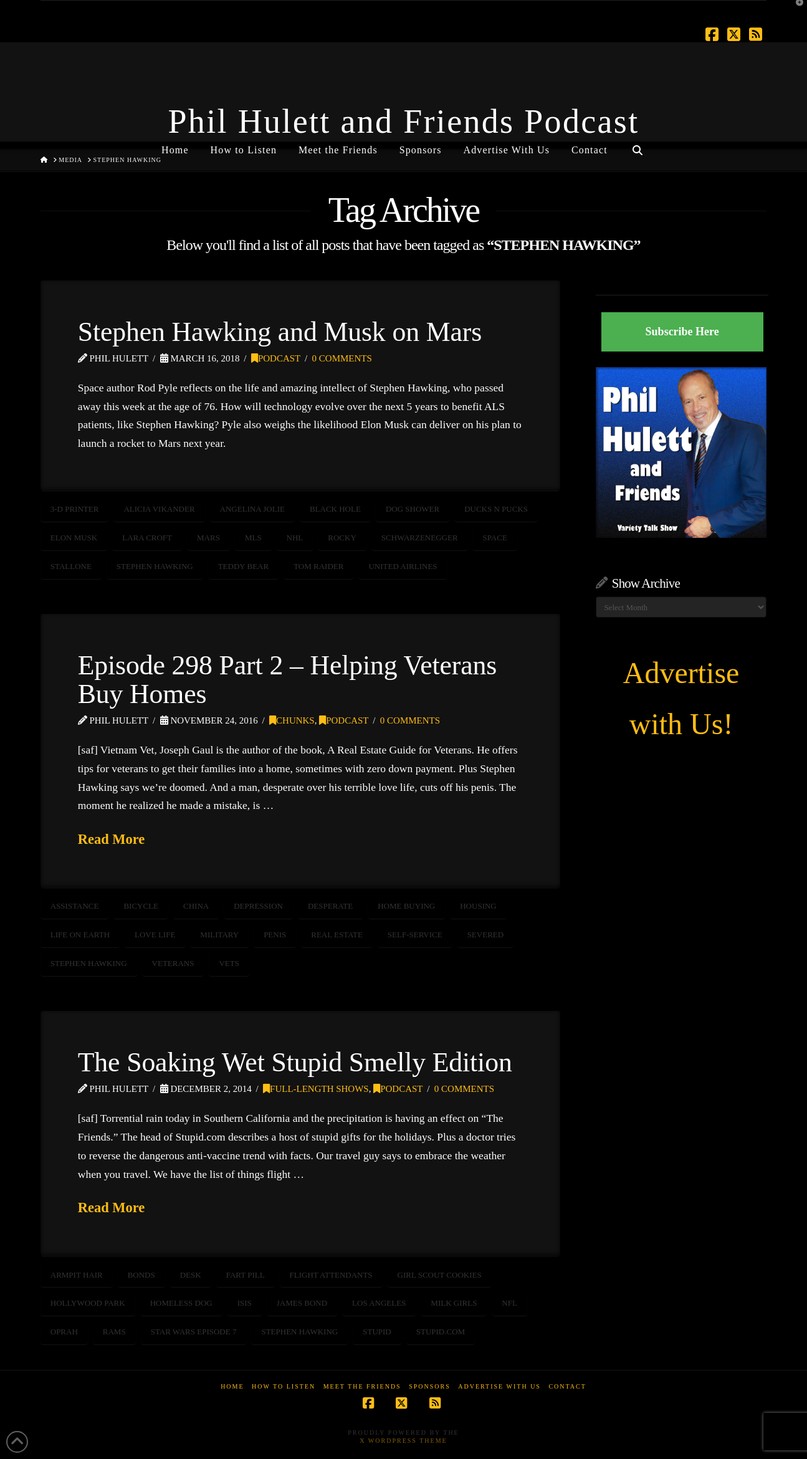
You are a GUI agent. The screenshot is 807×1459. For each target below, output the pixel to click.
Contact (567, 1386)
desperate (330, 906)
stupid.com (440, 1331)
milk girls (454, 1303)
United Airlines (402, 566)
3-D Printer (74, 509)
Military (219, 934)
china (196, 906)
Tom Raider (318, 566)
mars (208, 537)
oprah (64, 1331)
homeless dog (181, 1303)
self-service (415, 934)
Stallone (71, 566)
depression (258, 906)
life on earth (80, 934)
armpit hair (76, 1275)
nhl (295, 537)
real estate (337, 934)
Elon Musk (73, 537)
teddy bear (243, 566)
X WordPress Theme (403, 1440)
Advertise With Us (499, 1386)
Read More (111, 839)
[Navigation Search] (637, 145)
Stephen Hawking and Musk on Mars (280, 332)
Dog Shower (412, 509)
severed (485, 934)
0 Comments (342, 358)
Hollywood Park (87, 1303)
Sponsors (430, 1386)
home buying (406, 906)
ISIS (244, 1303)
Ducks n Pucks (496, 509)
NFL (509, 1303)
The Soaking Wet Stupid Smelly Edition (295, 1062)
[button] (795, 12)
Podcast (275, 358)
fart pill (245, 1275)
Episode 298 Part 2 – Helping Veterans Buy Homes (287, 679)
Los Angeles (379, 1303)
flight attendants (331, 1275)
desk (190, 1275)
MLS (253, 537)
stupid (377, 1331)
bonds (141, 1275)
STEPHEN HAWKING (155, 566)
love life (155, 934)
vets (229, 963)
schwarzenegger (419, 537)
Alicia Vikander (158, 509)
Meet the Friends (362, 1386)
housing (478, 906)
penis (275, 934)
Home (232, 1386)
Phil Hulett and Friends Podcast (403, 121)
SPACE (495, 537)
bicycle (140, 906)
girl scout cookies (440, 1275)
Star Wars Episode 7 (194, 1331)
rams (114, 1331)
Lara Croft (147, 537)
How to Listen (283, 1386)
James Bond (302, 1303)
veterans (173, 963)
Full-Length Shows (316, 1089)
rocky (342, 537)
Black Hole (335, 509)
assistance (74, 906)
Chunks (292, 720)
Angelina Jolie (252, 509)
